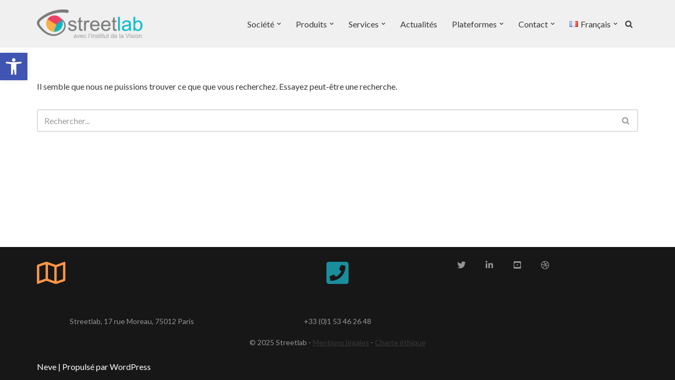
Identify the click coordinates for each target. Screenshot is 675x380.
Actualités (418, 24)
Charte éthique (400, 342)
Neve (46, 367)
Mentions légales (341, 342)
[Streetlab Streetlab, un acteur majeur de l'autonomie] (89, 24)
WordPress (130, 367)
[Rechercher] (629, 24)
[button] (13, 66)
